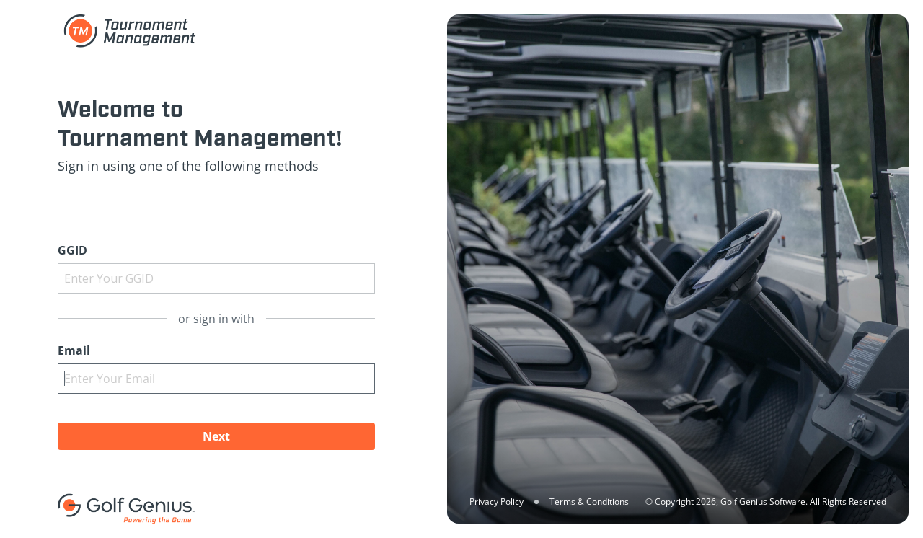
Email (74, 350)
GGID (72, 250)
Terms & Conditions (589, 501)
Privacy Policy (496, 501)
